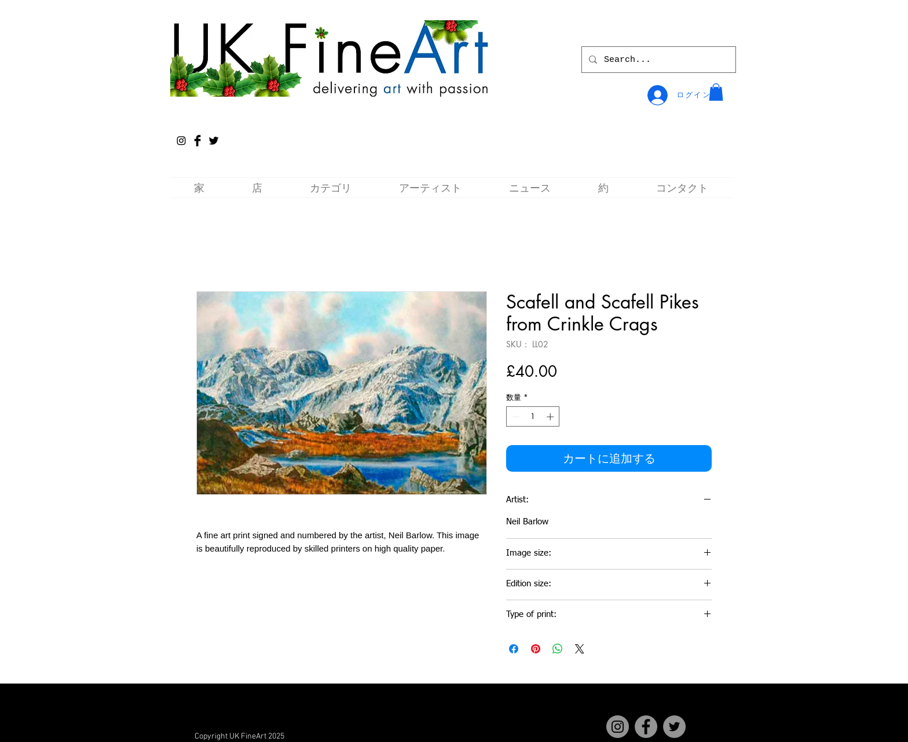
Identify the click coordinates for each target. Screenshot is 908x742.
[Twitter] (674, 726)
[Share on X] (580, 649)
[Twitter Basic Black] (213, 140)
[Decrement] (515, 417)
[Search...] (657, 59)
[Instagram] (181, 140)
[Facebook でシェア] (514, 649)
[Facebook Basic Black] (197, 140)
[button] (716, 92)
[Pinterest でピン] (536, 649)
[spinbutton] (533, 417)
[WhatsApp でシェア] (558, 649)
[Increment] (551, 417)
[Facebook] (646, 726)
